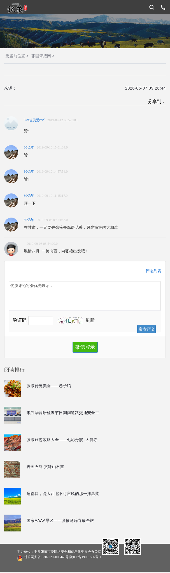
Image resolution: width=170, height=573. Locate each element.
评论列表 (153, 271)
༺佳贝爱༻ (34, 120)
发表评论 (146, 329)
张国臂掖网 (41, 56)
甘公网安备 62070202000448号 (59, 557)
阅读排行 (14, 370)
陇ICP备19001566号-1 (85, 557)
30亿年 (29, 147)
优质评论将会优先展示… (84, 295)
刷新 (90, 320)
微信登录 (85, 347)
